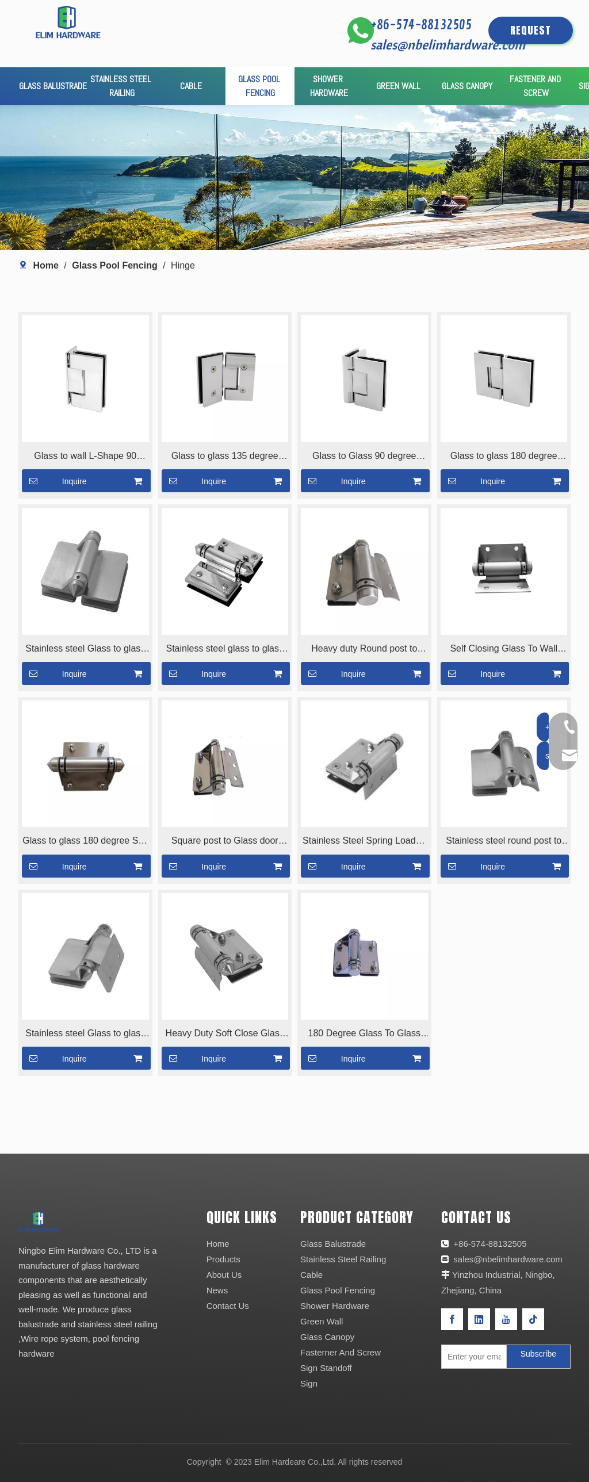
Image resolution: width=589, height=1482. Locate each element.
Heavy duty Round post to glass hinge (364, 650)
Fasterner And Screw (340, 1352)
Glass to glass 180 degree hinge (503, 457)
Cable (311, 1275)
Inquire (54, 480)
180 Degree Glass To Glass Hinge (364, 1034)
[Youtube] (506, 1319)
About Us (224, 1275)
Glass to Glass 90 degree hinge (364, 457)
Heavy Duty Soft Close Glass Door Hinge (225, 1034)
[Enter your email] (471, 1356)
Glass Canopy (327, 1337)
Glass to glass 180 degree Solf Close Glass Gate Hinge (85, 842)
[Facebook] (452, 1319)
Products (223, 1259)
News (217, 1290)
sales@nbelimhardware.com (449, 44)
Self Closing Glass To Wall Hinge (503, 650)
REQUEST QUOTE (530, 33)
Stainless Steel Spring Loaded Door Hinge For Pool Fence (364, 842)
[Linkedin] (479, 1319)
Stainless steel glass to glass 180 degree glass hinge (225, 650)
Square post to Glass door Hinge (224, 842)
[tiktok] (533, 1319)
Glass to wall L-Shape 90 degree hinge (85, 457)
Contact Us (227, 1306)
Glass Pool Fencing (337, 1290)
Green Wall (321, 1321)
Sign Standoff (326, 1368)
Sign (309, 1383)
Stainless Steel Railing (343, 1259)
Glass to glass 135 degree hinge (224, 457)
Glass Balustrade (333, 1244)
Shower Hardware (334, 1306)
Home (218, 1244)
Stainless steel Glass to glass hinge (85, 650)
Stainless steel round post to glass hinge (503, 842)
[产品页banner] (294, 178)
